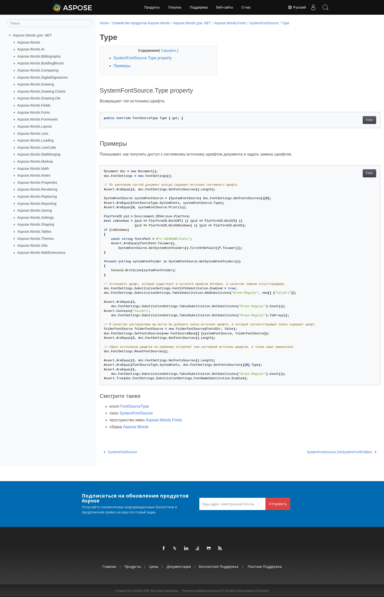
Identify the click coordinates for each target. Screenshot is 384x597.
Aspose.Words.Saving (34, 210)
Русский (297, 7)
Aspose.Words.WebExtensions (41, 253)
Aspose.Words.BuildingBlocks (40, 63)
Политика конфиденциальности (202, 590)
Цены (153, 566)
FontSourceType (134, 406)
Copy (350, 120)
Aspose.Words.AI (31, 49)
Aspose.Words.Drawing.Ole (39, 98)
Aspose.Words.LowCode (36, 147)
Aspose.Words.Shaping (35, 224)
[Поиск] (49, 23)
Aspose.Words (28, 42)
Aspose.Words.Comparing (38, 70)
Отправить (278, 503)
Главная (109, 566)
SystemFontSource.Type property (142, 58)
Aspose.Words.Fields (34, 105)
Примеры (122, 66)
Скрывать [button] (165, 50)
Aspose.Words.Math (33, 168)
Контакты (263, 590)
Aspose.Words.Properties (37, 182)
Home (104, 23)
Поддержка (199, 7)
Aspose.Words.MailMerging (38, 154)
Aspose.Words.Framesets (37, 119)
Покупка (174, 7)
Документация (179, 566)
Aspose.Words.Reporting (37, 203)
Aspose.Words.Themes (35, 238)
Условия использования (239, 590)
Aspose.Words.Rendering (37, 189)
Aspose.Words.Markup (35, 161)
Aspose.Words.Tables (34, 231)
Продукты (152, 7)
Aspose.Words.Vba (32, 245)
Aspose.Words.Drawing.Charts (41, 91)
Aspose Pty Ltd (127, 590)
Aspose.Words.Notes (33, 175)
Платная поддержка (265, 566)
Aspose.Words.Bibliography (39, 56)
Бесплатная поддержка (218, 566)
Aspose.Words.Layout (34, 126)
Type (285, 23)
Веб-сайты (224, 7)
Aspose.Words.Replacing (37, 196)
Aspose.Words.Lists (32, 133)
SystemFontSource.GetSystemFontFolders (322, 452)
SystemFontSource (263, 23)
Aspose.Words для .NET (32, 35)
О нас (246, 7)
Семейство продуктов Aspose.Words (141, 23)
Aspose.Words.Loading (35, 140)
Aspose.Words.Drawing (35, 84)
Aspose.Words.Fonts (33, 112)
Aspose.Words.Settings (35, 217)
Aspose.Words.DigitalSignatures (42, 77)
